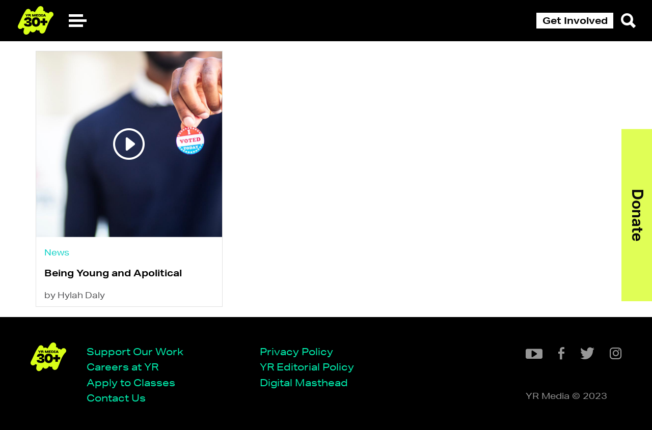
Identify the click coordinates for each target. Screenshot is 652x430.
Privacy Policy (296, 351)
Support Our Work (135, 351)
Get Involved (575, 20)
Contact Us (116, 398)
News (56, 252)
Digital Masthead (304, 382)
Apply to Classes (131, 382)
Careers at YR (122, 366)
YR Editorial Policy (307, 366)
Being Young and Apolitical (113, 272)
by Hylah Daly (74, 295)
